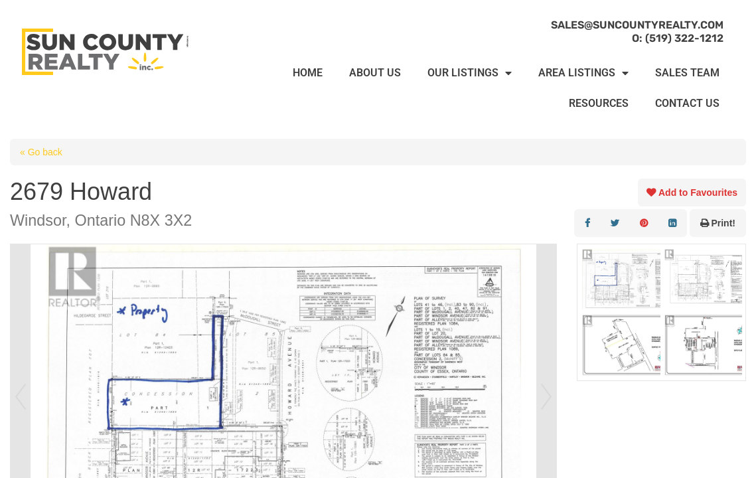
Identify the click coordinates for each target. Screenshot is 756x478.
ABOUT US (375, 72)
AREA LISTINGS (583, 73)
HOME (308, 72)
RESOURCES (599, 103)
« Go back (41, 152)
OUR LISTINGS (469, 73)
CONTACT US (687, 103)
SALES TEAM (687, 72)
